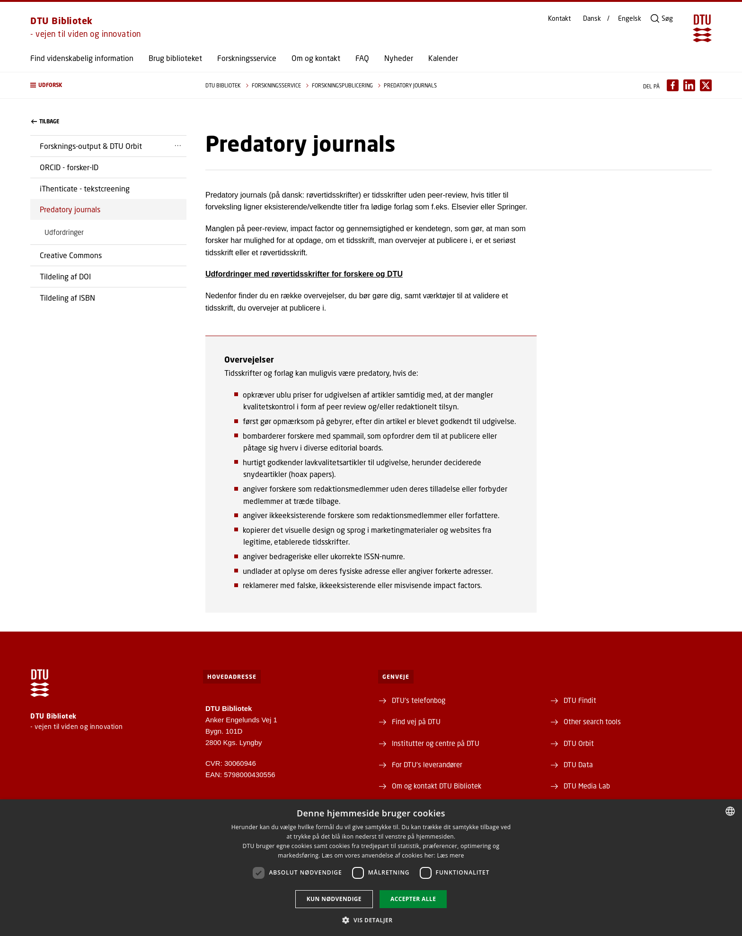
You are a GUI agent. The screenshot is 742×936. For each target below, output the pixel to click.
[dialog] (371, 867)
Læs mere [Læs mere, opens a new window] (450, 855)
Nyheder (398, 58)
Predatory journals (70, 209)
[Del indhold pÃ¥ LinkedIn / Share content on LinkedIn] (689, 85)
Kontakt (559, 18)
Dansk (592, 18)
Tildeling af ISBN (67, 297)
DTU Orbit (579, 743)
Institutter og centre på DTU (435, 743)
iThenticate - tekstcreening (85, 188)
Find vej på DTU (416, 721)
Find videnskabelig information (81, 58)
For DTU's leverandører (427, 764)
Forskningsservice (246, 58)
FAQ (362, 58)
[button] (108, 85)
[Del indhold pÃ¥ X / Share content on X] (706, 85)
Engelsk (629, 18)
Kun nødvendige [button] (334, 899)
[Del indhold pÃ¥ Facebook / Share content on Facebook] (673, 85)
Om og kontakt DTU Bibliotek (436, 785)
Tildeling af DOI (65, 276)
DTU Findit (580, 700)
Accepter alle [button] (413, 899)
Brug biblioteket (175, 58)
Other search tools (592, 721)
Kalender (443, 58)
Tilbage (45, 121)
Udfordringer (64, 232)
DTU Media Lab (587, 785)
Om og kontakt (316, 58)
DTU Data (578, 764)
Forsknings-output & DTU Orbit (91, 145)
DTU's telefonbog (418, 700)
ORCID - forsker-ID (69, 167)
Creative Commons (71, 255)
